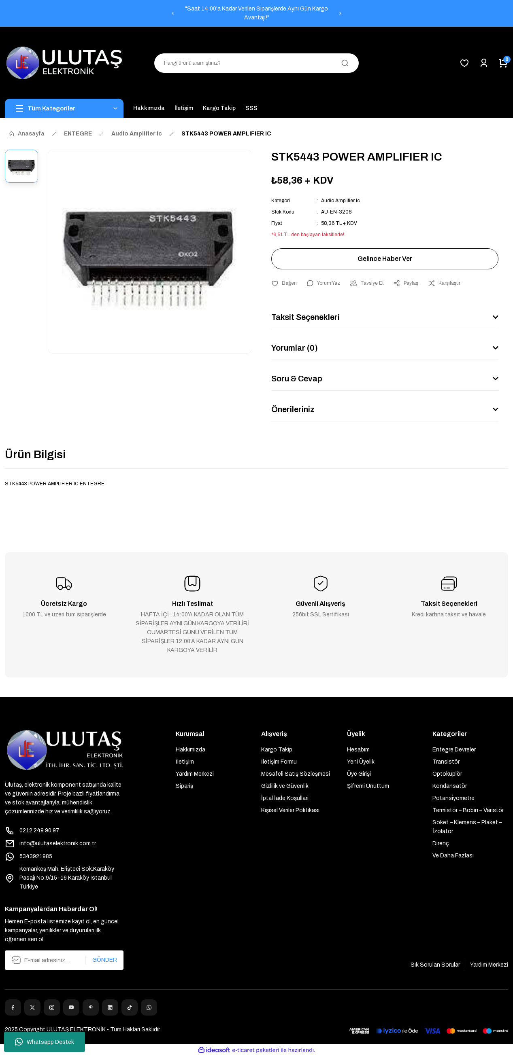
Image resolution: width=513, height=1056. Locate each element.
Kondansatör (449, 786)
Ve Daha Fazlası (453, 856)
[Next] (340, 13)
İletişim (185, 762)
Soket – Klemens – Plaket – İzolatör (467, 826)
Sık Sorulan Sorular (435, 965)
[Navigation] (64, 108)
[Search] (256, 63)
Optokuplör (447, 774)
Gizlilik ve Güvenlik (285, 786)
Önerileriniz (293, 409)
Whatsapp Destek (44, 1041)
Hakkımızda (190, 750)
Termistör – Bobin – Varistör (468, 810)
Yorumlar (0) (294, 347)
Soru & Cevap (296, 378)
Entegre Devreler (454, 750)
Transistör (446, 762)
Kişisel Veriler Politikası (290, 810)
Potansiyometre (453, 798)
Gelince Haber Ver (385, 258)
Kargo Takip (276, 750)
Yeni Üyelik (361, 762)
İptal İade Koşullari (285, 798)
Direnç (440, 843)
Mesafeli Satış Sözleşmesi (295, 774)
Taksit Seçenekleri (305, 317)
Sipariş (184, 786)
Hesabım (358, 750)
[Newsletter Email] (64, 960)
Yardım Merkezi (195, 774)
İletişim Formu (279, 762)
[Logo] (64, 63)
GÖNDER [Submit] (104, 960)
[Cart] (503, 63)
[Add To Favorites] (284, 283)
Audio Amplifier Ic (340, 200)
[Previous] (172, 13)
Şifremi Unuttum (368, 786)
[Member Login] (484, 63)
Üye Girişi (359, 774)
